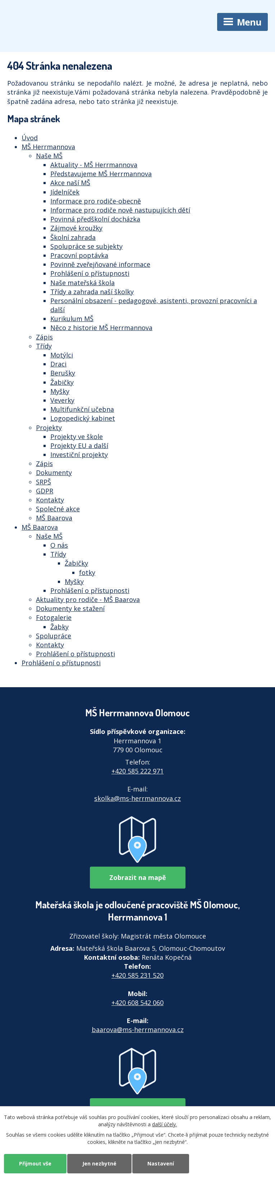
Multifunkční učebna (82, 409)
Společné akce (58, 509)
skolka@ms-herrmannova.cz (137, 798)
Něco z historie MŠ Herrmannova (101, 327)
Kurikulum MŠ (71, 318)
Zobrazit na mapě (137, 877)
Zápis (44, 337)
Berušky (62, 373)
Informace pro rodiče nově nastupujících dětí (120, 210)
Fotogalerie (54, 617)
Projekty (49, 427)
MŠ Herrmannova (48, 146)
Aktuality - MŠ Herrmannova (93, 164)
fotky (87, 572)
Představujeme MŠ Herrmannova (101, 173)
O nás (59, 545)
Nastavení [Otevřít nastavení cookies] (160, 1163)
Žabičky (62, 382)
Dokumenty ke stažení (70, 608)
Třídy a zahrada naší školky (92, 291)
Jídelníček (64, 192)
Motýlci (61, 355)
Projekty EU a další (79, 445)
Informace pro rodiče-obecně (95, 201)
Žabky (59, 626)
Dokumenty (54, 472)
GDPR (44, 491)
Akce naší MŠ (70, 182)
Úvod (30, 137)
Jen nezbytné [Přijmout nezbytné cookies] (99, 1163)
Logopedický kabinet (82, 418)
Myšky (59, 391)
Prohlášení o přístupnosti (89, 273)
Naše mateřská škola (82, 282)
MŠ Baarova (54, 518)
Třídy (44, 346)
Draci (58, 364)
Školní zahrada (73, 237)
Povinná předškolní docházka (95, 219)
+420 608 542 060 (137, 1002)
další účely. (164, 1124)
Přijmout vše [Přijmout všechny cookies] (35, 1163)
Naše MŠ (49, 155)
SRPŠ (43, 482)
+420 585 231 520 (137, 975)
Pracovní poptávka (79, 255)
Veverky (62, 400)
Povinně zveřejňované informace (100, 264)
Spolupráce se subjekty (86, 246)
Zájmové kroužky (76, 228)
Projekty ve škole (76, 436)
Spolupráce (53, 635)
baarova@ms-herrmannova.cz (138, 1029)
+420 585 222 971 (137, 771)
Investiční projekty (79, 454)
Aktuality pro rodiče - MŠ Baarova (88, 599)
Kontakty (50, 500)
